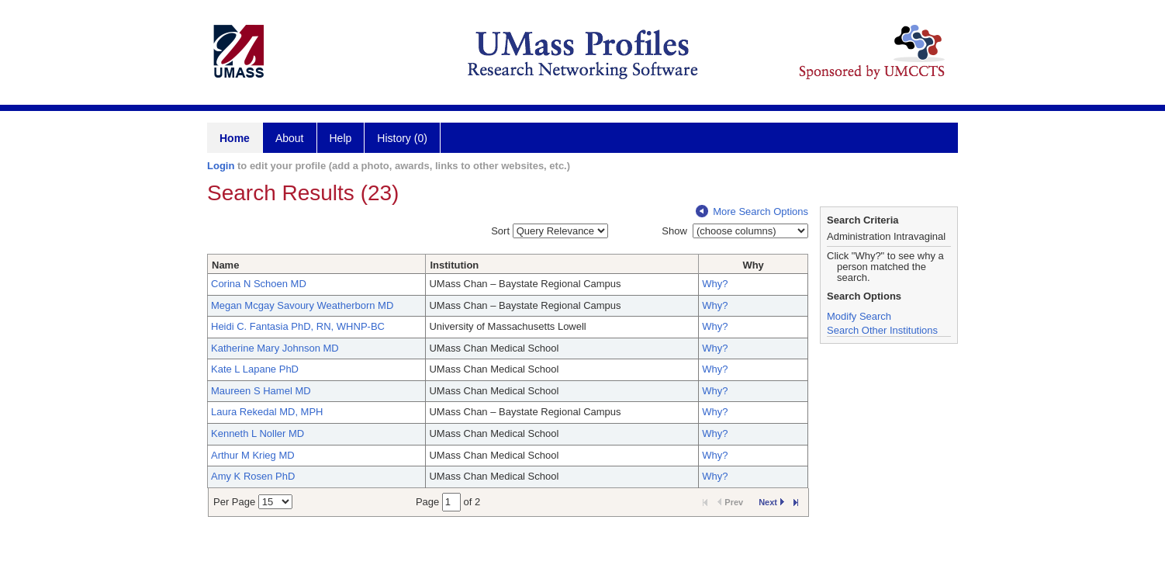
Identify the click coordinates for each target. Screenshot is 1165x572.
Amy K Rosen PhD (253, 476)
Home (235, 138)
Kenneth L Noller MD (257, 433)
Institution (454, 265)
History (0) (402, 138)
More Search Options (752, 211)
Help (341, 138)
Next (771, 502)
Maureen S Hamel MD (261, 391)
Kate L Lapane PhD (255, 369)
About (289, 138)
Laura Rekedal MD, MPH (267, 412)
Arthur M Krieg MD (253, 455)
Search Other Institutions (882, 330)
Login (220, 166)
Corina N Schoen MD (258, 283)
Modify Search (859, 316)
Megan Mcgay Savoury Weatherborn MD (302, 305)
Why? (715, 283)
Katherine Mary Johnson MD (275, 348)
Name (225, 265)
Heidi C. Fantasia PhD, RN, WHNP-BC (298, 326)
